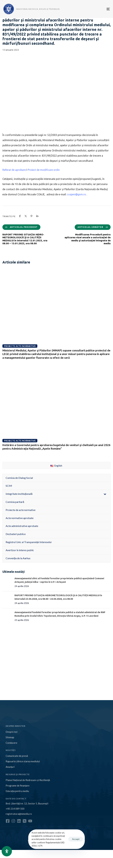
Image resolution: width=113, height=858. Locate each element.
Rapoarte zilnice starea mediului (23, 761)
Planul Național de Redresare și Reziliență (28, 780)
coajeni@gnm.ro (76, 194)
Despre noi (11, 731)
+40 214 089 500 (15, 808)
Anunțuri (10, 766)
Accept (76, 839)
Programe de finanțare (17, 785)
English (56, 465)
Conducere (11, 742)
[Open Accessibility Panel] (7, 851)
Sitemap (10, 737)
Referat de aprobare (14, 169)
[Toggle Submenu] (105, 494)
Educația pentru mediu (17, 791)
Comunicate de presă (17, 755)
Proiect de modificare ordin (44, 169)
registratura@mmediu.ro (19, 813)
